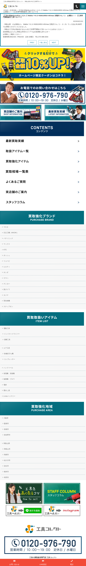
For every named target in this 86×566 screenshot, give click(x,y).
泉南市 (6, 429)
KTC (5, 250)
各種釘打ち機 (8, 353)
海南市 (6, 454)
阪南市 (6, 423)
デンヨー (7, 284)
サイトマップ (55, 520)
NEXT (54, 42)
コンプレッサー (9, 359)
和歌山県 (7, 443)
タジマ (6, 295)
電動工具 (7, 328)
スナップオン (8, 306)
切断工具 (7, 339)
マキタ (6, 227)
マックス (7, 244)
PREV (32, 42)
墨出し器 (7, 390)
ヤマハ (6, 278)
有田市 (6, 477)
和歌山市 (7, 449)
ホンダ (6, 272)
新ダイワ (7, 289)
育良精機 (7, 301)
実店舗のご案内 (32, 520)
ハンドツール (8, 368)
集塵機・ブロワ (9, 379)
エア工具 (7, 348)
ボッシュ (7, 255)
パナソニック (8, 238)
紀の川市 (7, 460)
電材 (5, 385)
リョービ (7, 261)
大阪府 (6, 418)
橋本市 (6, 472)
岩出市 (6, 466)
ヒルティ (7, 267)
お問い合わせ (44, 520)
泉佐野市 (7, 435)
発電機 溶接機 (9, 373)
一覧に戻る (43, 42)
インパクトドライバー (12, 334)
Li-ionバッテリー (9, 396)
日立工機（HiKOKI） (11, 233)
